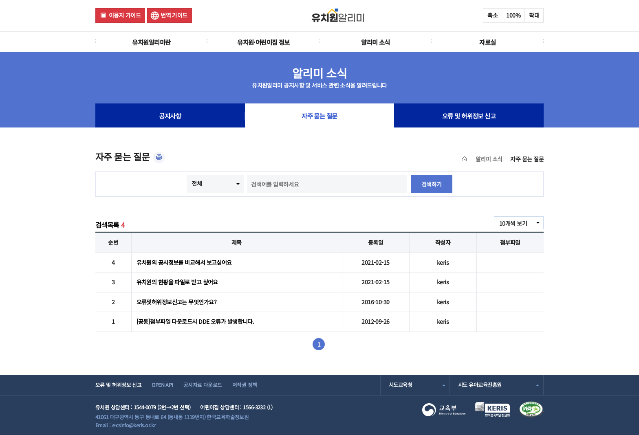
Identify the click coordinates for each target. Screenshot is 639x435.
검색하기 (431, 184)
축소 (492, 15)
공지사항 (170, 115)
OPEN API (162, 385)
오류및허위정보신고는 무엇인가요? (176, 302)
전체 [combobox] (197, 183)
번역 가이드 (174, 15)
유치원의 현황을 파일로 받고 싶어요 (177, 282)
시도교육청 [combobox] (400, 385)
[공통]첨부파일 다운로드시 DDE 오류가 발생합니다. (195, 321)
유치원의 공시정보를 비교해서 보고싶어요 (184, 262)
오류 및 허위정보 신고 (469, 115)
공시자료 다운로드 (202, 385)
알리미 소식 (375, 41)
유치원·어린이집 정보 (263, 41)
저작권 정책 (244, 385)
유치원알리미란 (151, 41)
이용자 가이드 (125, 15)
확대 (534, 15)
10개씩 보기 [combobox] (513, 223)
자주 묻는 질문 (319, 115)
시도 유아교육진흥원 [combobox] (479, 385)
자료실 (487, 41)
